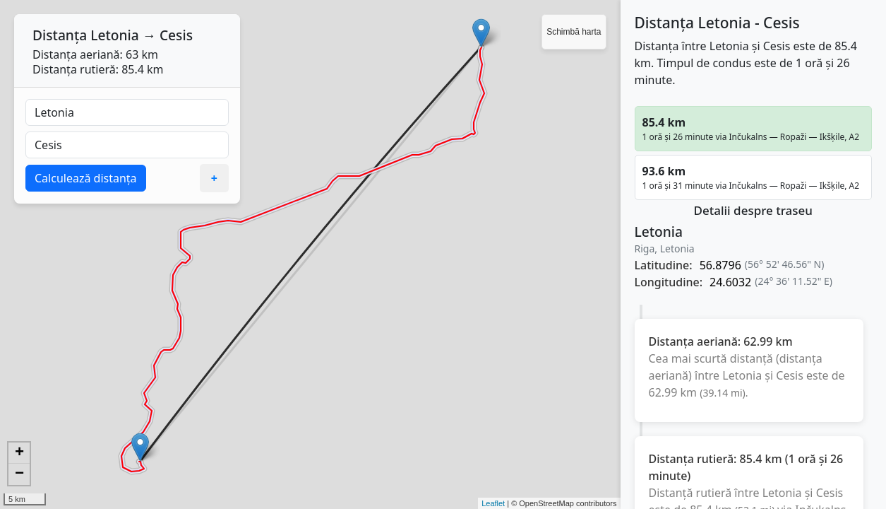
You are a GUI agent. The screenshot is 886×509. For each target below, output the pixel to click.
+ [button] (19, 453)
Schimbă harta (573, 32)
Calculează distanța (86, 178)
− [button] (19, 474)
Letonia (114, 35)
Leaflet (493, 503)
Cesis (176, 35)
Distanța (59, 35)
